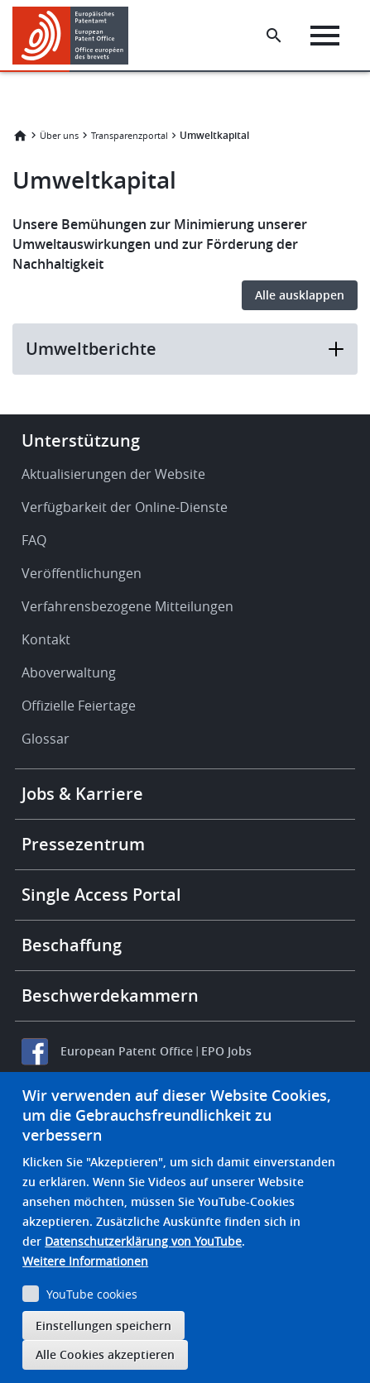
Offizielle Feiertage (79, 705)
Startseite (19, 136)
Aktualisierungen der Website (113, 474)
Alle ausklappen (299, 295)
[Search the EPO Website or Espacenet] (274, 35)
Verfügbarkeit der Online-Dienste (125, 507)
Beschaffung (72, 945)
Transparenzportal (129, 135)
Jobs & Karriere (82, 793)
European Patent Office (126, 1051)
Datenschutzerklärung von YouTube (143, 1241)
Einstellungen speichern (103, 1325)
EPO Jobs (226, 1051)
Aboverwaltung (69, 672)
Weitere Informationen (85, 1261)
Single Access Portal (101, 894)
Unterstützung (81, 440)
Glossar (46, 739)
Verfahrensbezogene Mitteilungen (127, 606)
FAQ (34, 540)
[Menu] (324, 35)
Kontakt (46, 639)
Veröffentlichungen (82, 573)
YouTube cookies (91, 1294)
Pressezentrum (83, 844)
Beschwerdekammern (110, 995)
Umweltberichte (185, 348)
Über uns (59, 135)
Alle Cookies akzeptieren (105, 1354)
